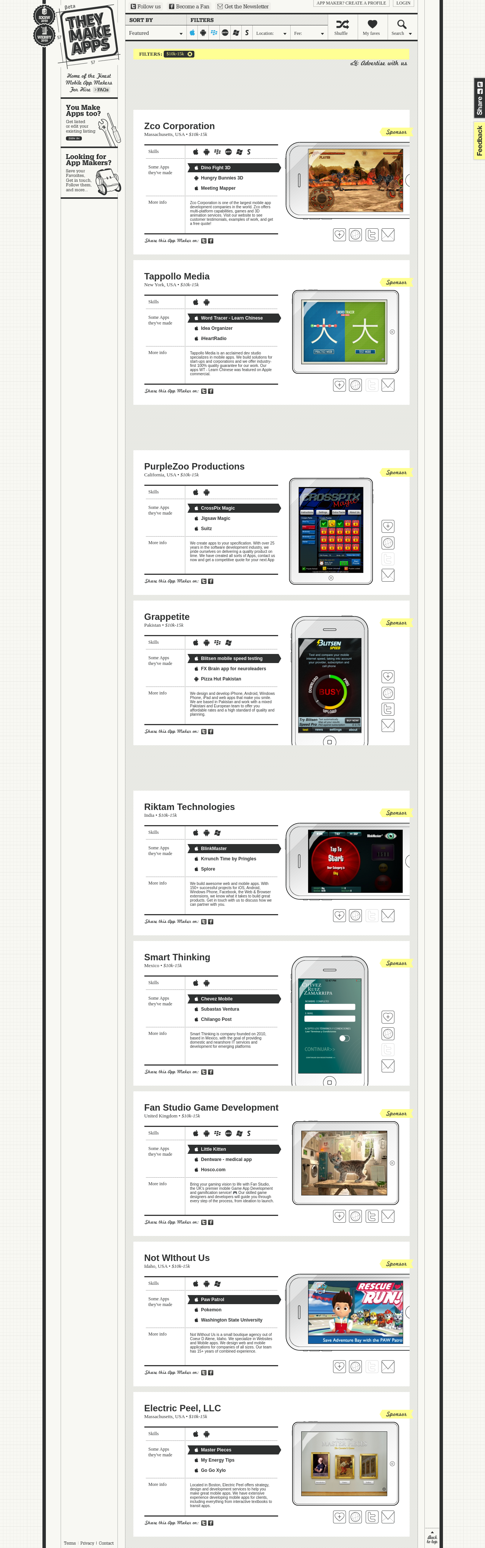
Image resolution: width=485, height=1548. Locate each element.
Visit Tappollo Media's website (355, 385)
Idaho (150, 1266)
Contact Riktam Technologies (388, 915)
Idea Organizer (213, 328)
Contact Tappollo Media (388, 385)
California (154, 475)
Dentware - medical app (223, 1159)
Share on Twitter (480, 84)
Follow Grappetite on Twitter (388, 709)
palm (225, 32)
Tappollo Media (177, 276)
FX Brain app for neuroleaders (230, 668)
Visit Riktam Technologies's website (355, 915)
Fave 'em (339, 234)
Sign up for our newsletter (243, 6)
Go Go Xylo (210, 1470)
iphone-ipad (192, 32)
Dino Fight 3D (212, 167)
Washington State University (228, 1320)
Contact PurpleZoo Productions (388, 575)
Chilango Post (213, 1019)
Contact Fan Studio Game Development (388, 1216)
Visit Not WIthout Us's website (355, 1366)
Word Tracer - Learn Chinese (228, 318)
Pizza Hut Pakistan (217, 678)
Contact (107, 1543)
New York (154, 284)
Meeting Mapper (215, 188)
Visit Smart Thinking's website (388, 1033)
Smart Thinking (177, 957)
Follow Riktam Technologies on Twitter (372, 915)
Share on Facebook (480, 91)
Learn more (101, 90)
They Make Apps (83, 36)
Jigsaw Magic (212, 518)
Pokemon (208, 1309)
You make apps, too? (93, 123)
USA (180, 134)
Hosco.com (210, 1169)
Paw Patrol (209, 1299)
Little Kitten (210, 1149)
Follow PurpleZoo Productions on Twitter (388, 558)
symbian (247, 32)
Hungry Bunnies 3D (218, 178)
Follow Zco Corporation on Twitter (372, 234)
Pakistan (152, 625)
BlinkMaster (210, 848)
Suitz (203, 528)
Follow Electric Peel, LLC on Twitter (372, 1517)
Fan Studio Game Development (211, 1107)
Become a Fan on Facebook (189, 6)
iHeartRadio (210, 338)
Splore (204, 869)
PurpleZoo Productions (194, 466)
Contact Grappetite (388, 725)
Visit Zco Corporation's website (355, 234)
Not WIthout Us (177, 1258)
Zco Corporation (179, 126)
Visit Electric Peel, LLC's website (355, 1517)
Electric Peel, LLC (182, 1408)
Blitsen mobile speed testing (228, 658)
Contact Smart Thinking (388, 1066)
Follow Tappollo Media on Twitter (372, 385)
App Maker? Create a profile (351, 3)
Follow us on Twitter (145, 6)
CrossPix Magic (214, 508)
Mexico (152, 965)
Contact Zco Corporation (388, 234)
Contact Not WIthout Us (388, 1366)
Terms (69, 1543)
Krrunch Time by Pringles (225, 858)
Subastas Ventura (216, 1009)
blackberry (214, 32)
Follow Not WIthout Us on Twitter (372, 1366)
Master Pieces (213, 1449)
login (403, 3)
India (149, 815)
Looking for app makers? (93, 172)
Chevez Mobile (213, 998)
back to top (432, 1538)
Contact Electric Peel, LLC (388, 1517)
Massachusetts (158, 134)
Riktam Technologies (189, 807)
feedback (478, 140)
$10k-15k (174, 54)
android (203, 32)
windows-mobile (236, 32)
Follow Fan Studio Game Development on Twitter (372, 1216)
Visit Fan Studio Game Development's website (355, 1216)
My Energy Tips (214, 1460)
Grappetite (167, 617)
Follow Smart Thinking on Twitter (388, 1049)
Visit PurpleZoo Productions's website (388, 543)
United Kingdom (161, 1116)
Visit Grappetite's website (388, 693)
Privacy (87, 1543)
